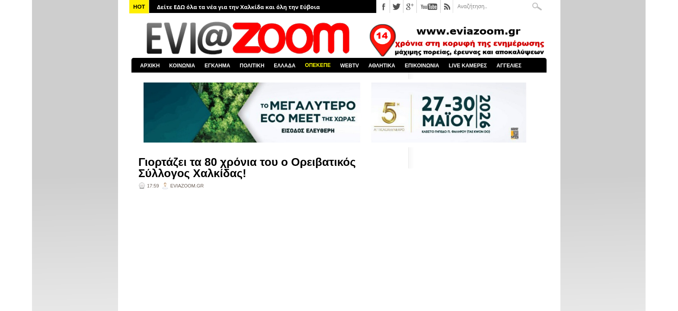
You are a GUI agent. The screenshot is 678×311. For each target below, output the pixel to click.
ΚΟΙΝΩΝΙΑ (182, 66)
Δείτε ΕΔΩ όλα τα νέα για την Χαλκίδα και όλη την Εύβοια (238, 7)
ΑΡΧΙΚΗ (150, 66)
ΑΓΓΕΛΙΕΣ (508, 66)
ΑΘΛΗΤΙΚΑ (381, 66)
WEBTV (349, 66)
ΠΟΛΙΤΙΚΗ (252, 66)
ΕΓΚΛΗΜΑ (217, 66)
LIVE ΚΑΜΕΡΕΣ (468, 66)
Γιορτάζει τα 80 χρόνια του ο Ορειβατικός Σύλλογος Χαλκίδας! (247, 167)
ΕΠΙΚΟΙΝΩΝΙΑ (422, 66)
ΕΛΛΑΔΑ (284, 66)
